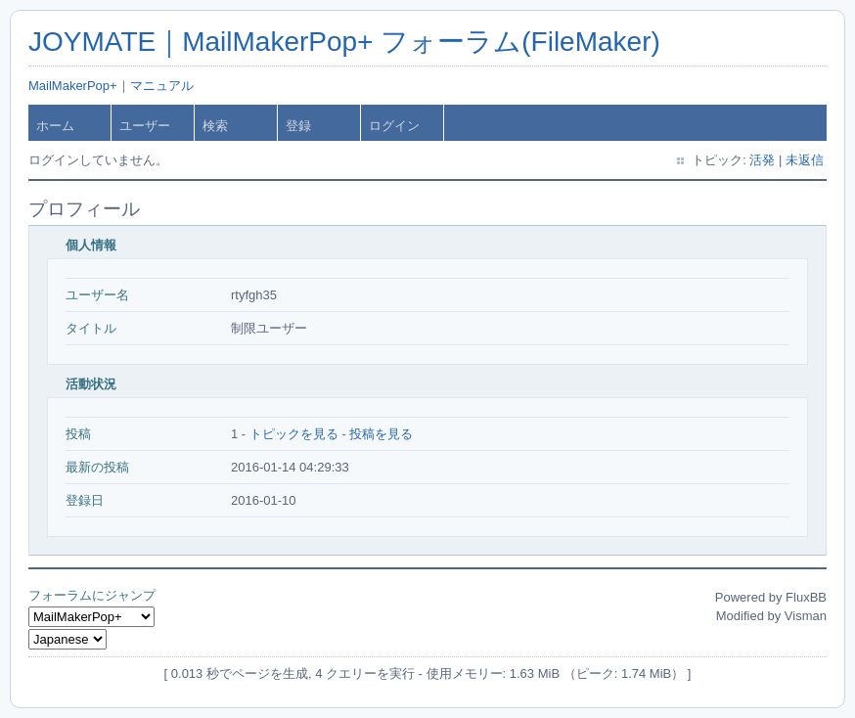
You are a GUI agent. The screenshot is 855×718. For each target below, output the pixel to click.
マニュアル (162, 85)
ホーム (55, 125)
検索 (215, 125)
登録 (298, 125)
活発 (762, 160)
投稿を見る (381, 433)
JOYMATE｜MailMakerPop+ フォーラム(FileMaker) (344, 41)
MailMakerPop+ (72, 85)
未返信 (805, 160)
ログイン (394, 125)
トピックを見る (293, 433)
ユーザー (144, 125)
